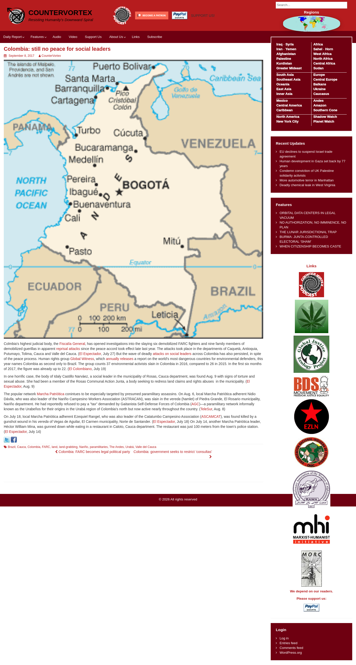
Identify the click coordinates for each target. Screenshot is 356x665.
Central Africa (324, 63)
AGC (195, 404)
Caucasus (321, 94)
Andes (318, 101)
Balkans (319, 84)
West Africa (322, 54)
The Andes (116, 447)
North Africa (322, 59)
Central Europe (325, 79)
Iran (279, 49)
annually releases (119, 359)
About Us (116, 37)
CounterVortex (60, 13)
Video (73, 37)
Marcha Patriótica (50, 394)
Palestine (283, 59)
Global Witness (82, 359)
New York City (287, 121)
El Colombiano (80, 369)
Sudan (318, 68)
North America (287, 117)
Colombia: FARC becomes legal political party (92, 452)
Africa (318, 44)
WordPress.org (291, 652)
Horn (329, 49)
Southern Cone (325, 110)
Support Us (93, 37)
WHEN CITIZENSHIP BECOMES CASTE (310, 246)
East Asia (283, 89)
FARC (46, 447)
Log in (284, 638)
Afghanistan (286, 54)
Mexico (282, 101)
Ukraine (319, 89)
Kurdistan (284, 63)
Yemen (290, 49)
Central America (289, 105)
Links (136, 37)
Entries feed (288, 643)
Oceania (282, 84)
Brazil (11, 447)
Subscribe (154, 37)
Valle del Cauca (145, 447)
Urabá (130, 447)
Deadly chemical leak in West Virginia (307, 185)
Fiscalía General (72, 344)
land (54, 447)
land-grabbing (68, 447)
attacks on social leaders (172, 354)
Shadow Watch (325, 117)
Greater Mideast (289, 68)
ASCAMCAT (211, 417)
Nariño (83, 447)
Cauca (21, 447)
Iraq (279, 44)
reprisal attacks (68, 349)
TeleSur (206, 409)
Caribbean (284, 110)
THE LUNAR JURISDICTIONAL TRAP (308, 232)
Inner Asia (284, 94)
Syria (289, 44)
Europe (319, 75)
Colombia (33, 447)
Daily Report (12, 37)
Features (37, 37)
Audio (57, 37)
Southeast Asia (288, 79)
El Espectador (90, 354)
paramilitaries (99, 447)
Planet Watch (323, 121)
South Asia (285, 75)
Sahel (317, 49)
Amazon (319, 105)
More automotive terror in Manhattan (307, 180)
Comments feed (291, 648)
